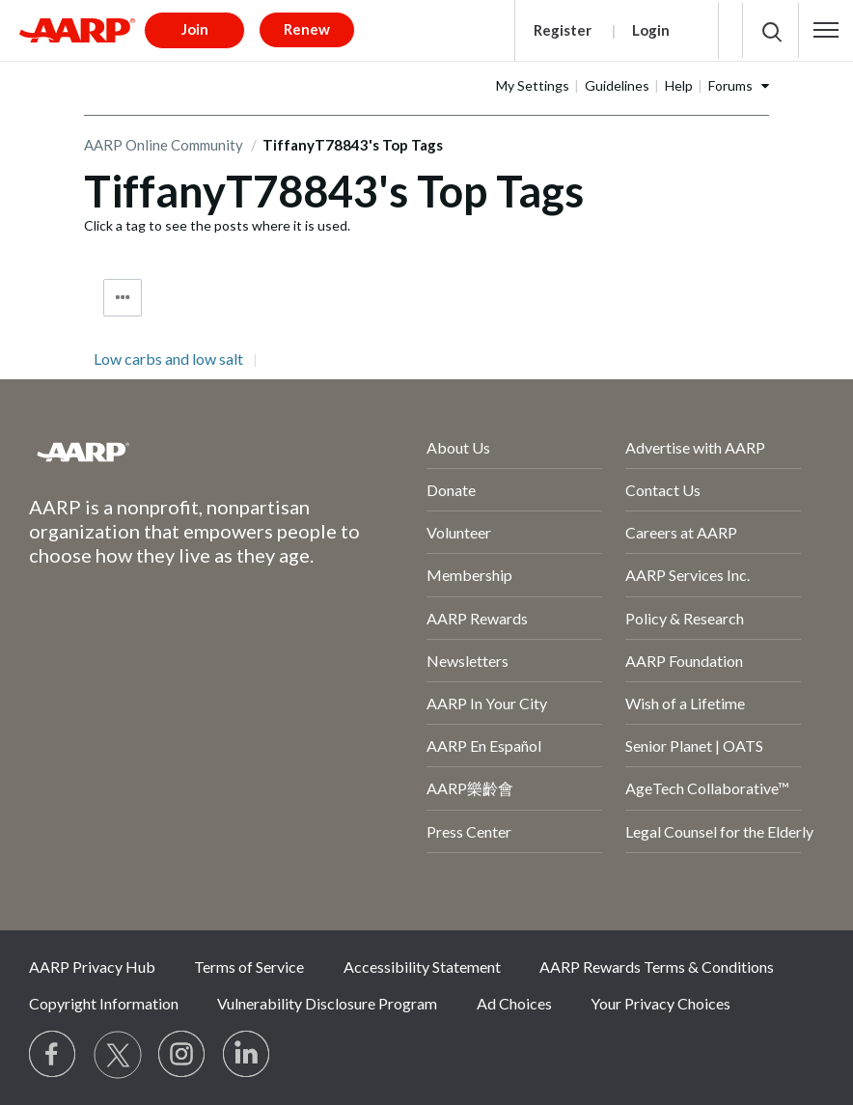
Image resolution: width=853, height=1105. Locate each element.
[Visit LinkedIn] (247, 1055)
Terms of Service (249, 966)
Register (563, 30)
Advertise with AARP (695, 447)
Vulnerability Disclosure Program (327, 1003)
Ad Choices (514, 1003)
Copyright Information (104, 1003)
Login (651, 30)
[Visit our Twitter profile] (118, 1055)
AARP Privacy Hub (92, 966)
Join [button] (194, 29)
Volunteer (458, 532)
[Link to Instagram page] (182, 1055)
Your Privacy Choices (660, 1003)
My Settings (532, 85)
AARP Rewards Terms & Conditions (656, 966)
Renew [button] (307, 29)
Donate (451, 490)
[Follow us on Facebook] (53, 1055)
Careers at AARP (681, 532)
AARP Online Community (163, 144)
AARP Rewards (477, 618)
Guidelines (617, 85)
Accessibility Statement (422, 966)
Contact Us (663, 490)
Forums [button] (730, 85)
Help (679, 85)
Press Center (468, 831)
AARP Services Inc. (687, 575)
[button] (826, 30)
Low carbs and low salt (168, 359)
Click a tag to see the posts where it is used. (217, 225)
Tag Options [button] (122, 298)
